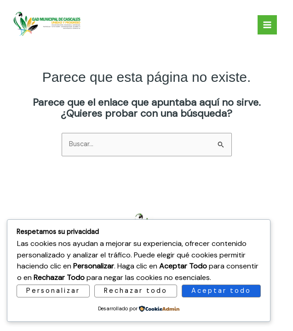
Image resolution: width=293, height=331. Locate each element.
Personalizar (53, 290)
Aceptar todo (221, 290)
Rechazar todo (135, 290)
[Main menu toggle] (267, 24)
